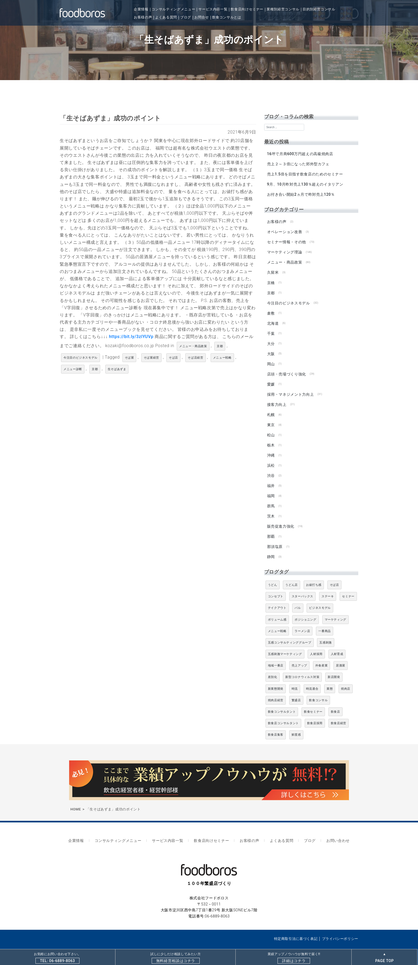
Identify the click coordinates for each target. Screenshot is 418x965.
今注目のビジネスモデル (80, 357)
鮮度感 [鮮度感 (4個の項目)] (296, 726)
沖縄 (271, 449)
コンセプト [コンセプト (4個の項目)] (275, 587)
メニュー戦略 (222, 357)
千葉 (271, 330)
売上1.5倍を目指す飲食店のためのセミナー (305, 173)
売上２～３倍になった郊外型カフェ (298, 164)
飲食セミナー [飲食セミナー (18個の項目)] (313, 703)
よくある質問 (166, 17)
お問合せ (201, 17)
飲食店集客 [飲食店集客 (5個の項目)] (275, 726)
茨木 (271, 508)
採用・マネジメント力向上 (290, 389)
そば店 (173, 357)
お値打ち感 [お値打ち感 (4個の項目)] (313, 576)
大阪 (271, 349)
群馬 (271, 498)
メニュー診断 (72, 369)
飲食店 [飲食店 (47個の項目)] (335, 703)
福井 (271, 479)
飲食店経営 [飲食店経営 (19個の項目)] (338, 714)
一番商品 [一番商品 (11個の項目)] (324, 622)
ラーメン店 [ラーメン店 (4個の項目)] (302, 622)
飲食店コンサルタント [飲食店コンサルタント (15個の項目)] (283, 714)
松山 (271, 429)
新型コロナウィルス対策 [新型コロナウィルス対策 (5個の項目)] (302, 668)
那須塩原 (275, 538)
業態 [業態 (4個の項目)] (330, 680)
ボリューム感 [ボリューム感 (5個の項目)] (277, 611)
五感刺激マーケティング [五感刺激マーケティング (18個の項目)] (285, 645)
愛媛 (271, 379)
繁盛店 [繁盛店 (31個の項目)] (296, 691)
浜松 (271, 459)
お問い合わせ (332, 831)
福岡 (271, 489)
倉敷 (271, 310)
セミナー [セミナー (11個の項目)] (348, 587)
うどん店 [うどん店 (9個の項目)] (291, 576)
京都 (220, 346)
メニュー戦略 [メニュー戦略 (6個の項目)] (277, 622)
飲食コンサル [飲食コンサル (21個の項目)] (318, 691)
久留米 (273, 270)
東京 (271, 419)
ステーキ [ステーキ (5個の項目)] (327, 587)
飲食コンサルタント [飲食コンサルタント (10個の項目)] (282, 703)
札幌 (271, 409)
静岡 (271, 548)
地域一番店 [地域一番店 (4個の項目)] (275, 656)
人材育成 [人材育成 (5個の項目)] (337, 645)
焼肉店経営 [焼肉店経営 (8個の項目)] (275, 691)
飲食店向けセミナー (247, 9)
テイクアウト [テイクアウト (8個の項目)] (277, 599)
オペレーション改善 (284, 230)
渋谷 (271, 468)
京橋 (271, 280)
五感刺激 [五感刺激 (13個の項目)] (325, 634)
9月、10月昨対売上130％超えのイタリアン (305, 183)
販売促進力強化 (280, 518)
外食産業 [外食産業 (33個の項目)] (321, 656)
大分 (271, 340)
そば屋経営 (151, 357)
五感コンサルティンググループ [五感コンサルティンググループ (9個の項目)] (289, 634)
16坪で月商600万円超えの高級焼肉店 (300, 154)
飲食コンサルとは (226, 17)
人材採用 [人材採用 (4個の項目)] (316, 645)
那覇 (271, 528)
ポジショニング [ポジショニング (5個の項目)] (305, 611)
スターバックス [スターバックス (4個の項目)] (302, 587)
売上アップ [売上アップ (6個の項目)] (299, 656)
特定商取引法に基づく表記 (296, 927)
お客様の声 (143, 17)
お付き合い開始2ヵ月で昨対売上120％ (301, 193)
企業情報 (141, 9)
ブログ (185, 17)
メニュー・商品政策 (193, 346)
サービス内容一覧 (212, 9)
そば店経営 (195, 357)
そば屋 (129, 357)
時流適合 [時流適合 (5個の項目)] (312, 680)
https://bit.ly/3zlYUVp (131, 336)
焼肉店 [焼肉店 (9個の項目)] (345, 680)
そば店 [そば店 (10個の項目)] (334, 576)
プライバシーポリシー (340, 927)
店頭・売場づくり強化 (286, 369)
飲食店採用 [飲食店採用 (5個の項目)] (315, 714)
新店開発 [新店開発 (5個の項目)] (334, 668)
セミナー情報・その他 (286, 240)
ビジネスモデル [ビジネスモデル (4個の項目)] (320, 599)
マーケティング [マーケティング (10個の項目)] (335, 611)
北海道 (273, 320)
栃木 (271, 439)
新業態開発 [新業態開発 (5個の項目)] (275, 680)
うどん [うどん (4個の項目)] (272, 576)
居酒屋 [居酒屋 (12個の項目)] (340, 656)
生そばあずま (117, 369)
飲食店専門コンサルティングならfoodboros (117, 940)
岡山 (271, 359)
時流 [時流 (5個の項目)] (295, 680)
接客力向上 (276, 399)
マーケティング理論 (284, 250)
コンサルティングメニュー (173, 9)
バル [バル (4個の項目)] (298, 599)
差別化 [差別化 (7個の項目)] (272, 668)
